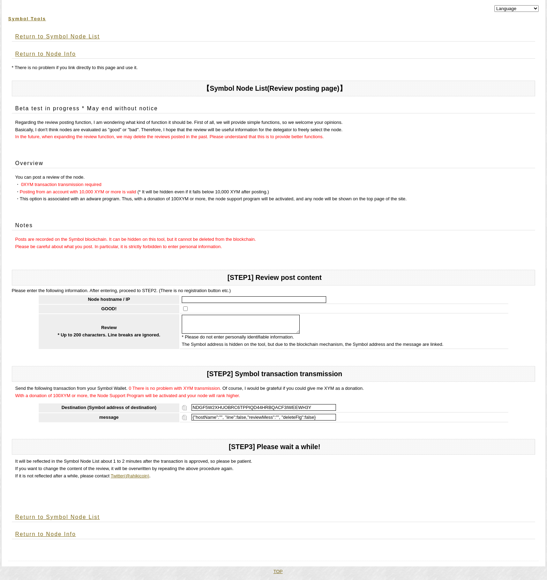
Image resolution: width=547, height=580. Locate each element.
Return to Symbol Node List (57, 36)
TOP (278, 574)
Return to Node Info (45, 54)
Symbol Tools (27, 18)
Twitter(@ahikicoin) (130, 478)
